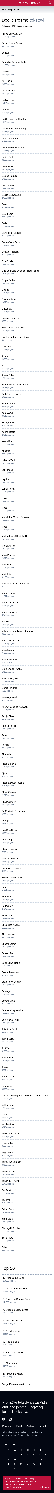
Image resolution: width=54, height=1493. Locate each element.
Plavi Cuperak (9, 801)
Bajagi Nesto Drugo (12, 43)
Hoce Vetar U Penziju (13, 327)
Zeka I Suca (8, 1209)
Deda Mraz (7, 166)
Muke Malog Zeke (11, 678)
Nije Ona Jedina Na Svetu (15, 707)
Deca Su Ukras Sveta (13, 147)
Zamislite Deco (9, 1171)
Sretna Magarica (10, 972)
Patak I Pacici (9, 726)
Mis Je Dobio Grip (11, 640)
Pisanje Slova (9, 764)
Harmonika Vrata (10, 318)
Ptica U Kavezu (9, 849)
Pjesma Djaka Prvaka (13, 783)
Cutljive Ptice (8, 100)
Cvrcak (5, 109)
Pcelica (5, 745)
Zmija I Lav (7, 1238)
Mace (4, 527)
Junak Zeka (8, 375)
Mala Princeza (9, 555)
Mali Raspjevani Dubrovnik (15, 583)
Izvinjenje (6, 346)
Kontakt (42, 1426)
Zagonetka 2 (8, 1152)
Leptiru (5, 479)
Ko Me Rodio (8, 432)
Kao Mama (7, 413)
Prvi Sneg (7, 839)
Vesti (4, 1114)
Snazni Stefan (9, 944)
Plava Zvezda (9, 792)
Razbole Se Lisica (11, 858)
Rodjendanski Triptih (12, 877)
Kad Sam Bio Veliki (11, 394)
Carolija (6, 71)
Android (30, 1426)
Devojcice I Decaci (11, 233)
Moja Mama (8, 650)
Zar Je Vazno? (9, 1190)
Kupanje (6, 451)
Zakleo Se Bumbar (11, 1162)
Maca (4, 508)
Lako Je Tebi (8, 460)
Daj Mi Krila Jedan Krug (14, 128)
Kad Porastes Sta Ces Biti (15, 384)
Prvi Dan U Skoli (10, 830)
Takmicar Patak (9, 1029)
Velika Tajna (8, 1105)
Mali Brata (7, 564)
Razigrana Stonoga (11, 868)
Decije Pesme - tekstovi (15, 1384)
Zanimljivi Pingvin (11, 1181)
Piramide (6, 754)
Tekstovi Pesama (29, 3)
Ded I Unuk (7, 157)
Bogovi (5, 52)
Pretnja (5, 820)
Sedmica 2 (7, 906)
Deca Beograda (10, 138)
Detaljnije (17, 1487)
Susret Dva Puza (10, 1020)
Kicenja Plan (8, 422)
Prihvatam (44, 1487)
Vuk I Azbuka (8, 1124)
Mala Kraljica (8, 545)
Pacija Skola (8, 716)
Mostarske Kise (9, 659)
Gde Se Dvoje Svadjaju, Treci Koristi (20, 271)
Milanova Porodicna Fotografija (18, 631)
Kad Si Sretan (9, 403)
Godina (5, 290)
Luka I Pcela (8, 489)
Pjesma (5, 773)
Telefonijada (8, 1057)
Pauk (4, 735)
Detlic (4, 223)
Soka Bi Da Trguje (11, 963)
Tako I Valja (8, 1038)
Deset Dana (8, 185)
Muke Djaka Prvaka (12, 669)
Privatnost (7, 1426)
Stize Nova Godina (11, 982)
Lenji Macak (8, 470)
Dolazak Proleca (10, 252)
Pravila (19, 1426)
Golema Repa (9, 299)
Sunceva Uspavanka (12, 1010)
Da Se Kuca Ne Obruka (14, 119)
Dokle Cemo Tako (11, 242)
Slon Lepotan (8, 934)
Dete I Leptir (8, 214)
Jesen (5, 356)
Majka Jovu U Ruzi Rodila (15, 536)
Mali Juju (6, 574)
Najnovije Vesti (9, 697)
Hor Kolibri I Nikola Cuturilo (15, 337)
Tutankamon (8, 1076)
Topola (5, 1067)
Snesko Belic (8, 953)
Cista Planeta (8, 90)
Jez (3, 365)
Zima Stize (7, 1219)
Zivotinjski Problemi (12, 1228)
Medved (6, 621)
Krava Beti (7, 441)
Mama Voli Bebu (10, 602)
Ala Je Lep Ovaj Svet (12, 34)
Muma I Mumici (9, 688)
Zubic (4, 1247)
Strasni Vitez (8, 1001)
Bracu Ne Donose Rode (14, 62)
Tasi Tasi (6, 1048)
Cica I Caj (7, 81)
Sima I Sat (7, 915)
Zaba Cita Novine (11, 1133)
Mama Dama (8, 593)
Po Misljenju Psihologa (13, 811)
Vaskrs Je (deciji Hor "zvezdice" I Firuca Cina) (25, 1095)
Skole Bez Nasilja (11, 925)
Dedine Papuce (9, 176)
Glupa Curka (8, 280)
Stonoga (6, 991)
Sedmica (6, 896)
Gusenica (7, 308)
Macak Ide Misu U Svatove (15, 517)
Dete (4, 204)
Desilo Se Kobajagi (11, 195)
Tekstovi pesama (9, 1432)
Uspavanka (7, 1086)
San (4, 887)
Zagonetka (7, 1143)
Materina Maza (9, 612)
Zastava (6, 1200)
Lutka (4, 498)
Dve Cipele (7, 261)
